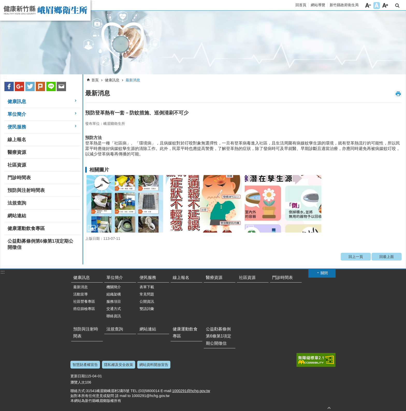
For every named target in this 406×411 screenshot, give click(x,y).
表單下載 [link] (147, 287)
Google (19, 86)
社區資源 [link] (17, 165)
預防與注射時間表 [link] (26, 190)
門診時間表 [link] (19, 177)
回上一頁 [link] (356, 257)
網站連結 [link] (17, 215)
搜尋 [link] (397, 5)
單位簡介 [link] (17, 114)
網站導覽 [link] (318, 5)
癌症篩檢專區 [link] (84, 309)
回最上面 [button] (329, 408)
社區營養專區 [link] (84, 301)
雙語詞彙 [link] (147, 309)
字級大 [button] (385, 5)
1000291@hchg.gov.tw (191, 391)
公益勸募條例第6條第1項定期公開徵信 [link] (40, 244)
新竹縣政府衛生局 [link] (344, 5)
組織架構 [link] (113, 294)
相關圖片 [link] (99, 169)
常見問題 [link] (147, 294)
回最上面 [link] (386, 257)
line (51, 86)
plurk (40, 86)
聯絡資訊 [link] (113, 316)
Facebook (9, 86)
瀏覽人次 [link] (77, 382)
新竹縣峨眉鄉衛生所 (45, 10)
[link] (203, 42)
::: (93, 2)
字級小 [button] (368, 5)
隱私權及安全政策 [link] (118, 365)
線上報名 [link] (17, 139)
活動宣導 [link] (80, 294)
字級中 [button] (376, 5)
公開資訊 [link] (147, 301)
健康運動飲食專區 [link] (26, 228)
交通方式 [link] (113, 309)
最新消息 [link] (133, 80)
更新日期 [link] (77, 376)
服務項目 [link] (113, 301)
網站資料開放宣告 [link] (153, 365)
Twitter (30, 86)
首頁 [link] (95, 80)
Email (61, 86)
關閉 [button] (324, 273)
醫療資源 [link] (17, 152)
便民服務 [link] (17, 126)
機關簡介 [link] (113, 287)
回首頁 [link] (300, 5)
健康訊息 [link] (17, 101)
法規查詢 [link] (17, 203)
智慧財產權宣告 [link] (85, 365)
